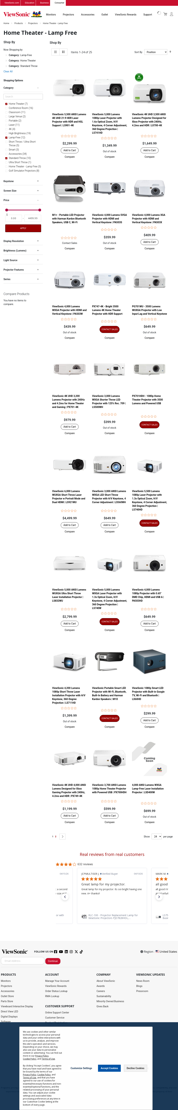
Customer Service (54, 1017)
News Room (142, 981)
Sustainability (103, 996)
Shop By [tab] (55, 43)
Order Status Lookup (56, 991)
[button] (70, 157)
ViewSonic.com (12, 3)
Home (7, 23)
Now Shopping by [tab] (13, 49)
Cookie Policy (29, 1058)
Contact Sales (69, 243)
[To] (32, 218)
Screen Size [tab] (10, 190)
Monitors (51, 14)
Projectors (68, 14)
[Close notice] (148, 1068)
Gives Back (102, 1006)
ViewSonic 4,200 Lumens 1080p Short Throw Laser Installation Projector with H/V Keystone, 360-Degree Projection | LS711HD (68, 695)
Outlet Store (7, 996)
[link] (71, 917)
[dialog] (89, 1066)
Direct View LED (9, 1011)
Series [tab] (7, 279)
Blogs (139, 986)
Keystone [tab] (9, 181)
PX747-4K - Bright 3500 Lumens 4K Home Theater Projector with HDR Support (107, 310)
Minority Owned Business (110, 1001)
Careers (100, 991)
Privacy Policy (41, 1055)
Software (6, 1021)
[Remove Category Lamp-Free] (6, 55)
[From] (13, 218)
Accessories (87, 14)
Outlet (104, 14)
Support (147, 14)
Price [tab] (6, 200)
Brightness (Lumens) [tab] (15, 250)
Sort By (138, 52)
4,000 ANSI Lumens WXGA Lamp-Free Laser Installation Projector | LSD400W (148, 789)
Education (29, 3)
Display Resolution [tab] (14, 241)
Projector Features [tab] (14, 270)
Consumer (59, 3)
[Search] (23, 96)
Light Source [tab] (10, 260)
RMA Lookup (52, 996)
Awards (100, 986)
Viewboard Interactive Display (17, 1006)
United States (166, 952)
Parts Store (7, 1001)
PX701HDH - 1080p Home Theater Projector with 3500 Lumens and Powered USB (147, 400)
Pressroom (142, 991)
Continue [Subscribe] (53, 961)
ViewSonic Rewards (125, 14)
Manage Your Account (57, 981)
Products (18, 23)
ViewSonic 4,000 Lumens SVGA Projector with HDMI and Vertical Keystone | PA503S (109, 219)
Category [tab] (8, 88)
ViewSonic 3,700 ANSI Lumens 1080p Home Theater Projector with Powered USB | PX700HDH (109, 789)
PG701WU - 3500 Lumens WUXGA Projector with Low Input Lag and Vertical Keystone (149, 310)
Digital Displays (9, 1016)
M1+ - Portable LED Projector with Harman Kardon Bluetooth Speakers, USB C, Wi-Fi (69, 219)
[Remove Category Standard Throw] (6, 66)
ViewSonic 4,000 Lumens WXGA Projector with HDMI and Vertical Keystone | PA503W (69, 310)
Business (44, 3)
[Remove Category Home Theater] (6, 61)
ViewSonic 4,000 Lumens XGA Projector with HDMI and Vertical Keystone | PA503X (148, 219)
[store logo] (23, 14)
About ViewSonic (105, 981)
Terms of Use (48, 1058)
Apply (23, 228)
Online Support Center (57, 1012)
